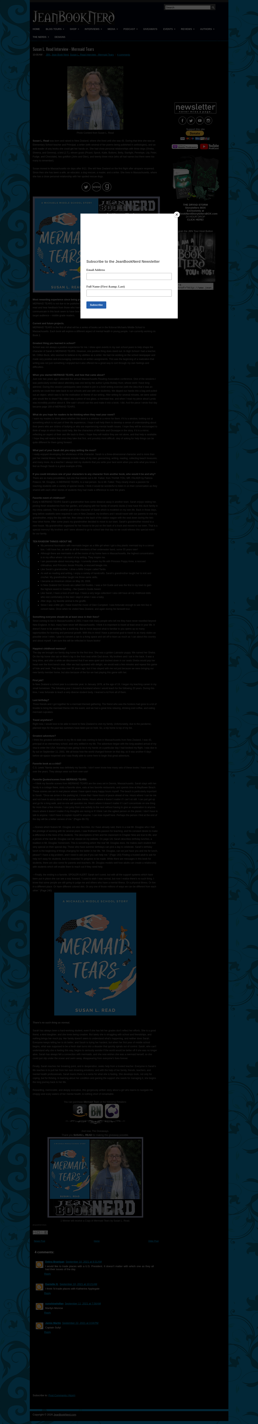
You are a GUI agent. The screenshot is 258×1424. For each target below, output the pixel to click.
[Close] (177, 215)
